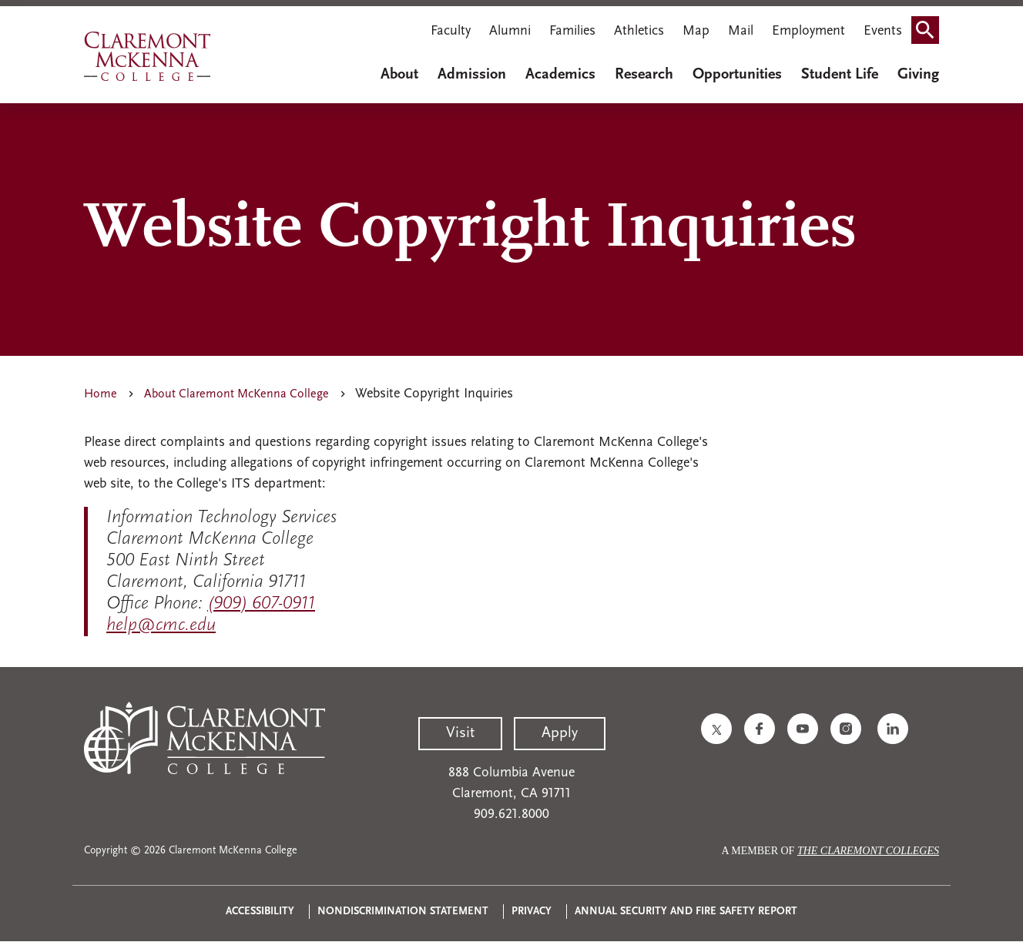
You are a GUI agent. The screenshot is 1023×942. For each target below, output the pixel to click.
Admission (472, 74)
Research (644, 74)
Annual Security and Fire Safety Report (686, 911)
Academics (560, 74)
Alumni (510, 31)
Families (572, 31)
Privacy (532, 911)
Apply (560, 733)
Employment (808, 31)
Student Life (839, 74)
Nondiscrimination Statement (402, 911)
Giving (918, 74)
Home (100, 394)
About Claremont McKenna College (236, 394)
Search (930, 25)
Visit (460, 733)
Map (696, 31)
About (399, 74)
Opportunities (737, 74)
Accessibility (260, 911)
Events (883, 31)
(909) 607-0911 (261, 604)
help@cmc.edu (161, 625)
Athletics (639, 31)
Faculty (451, 31)
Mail (740, 31)
